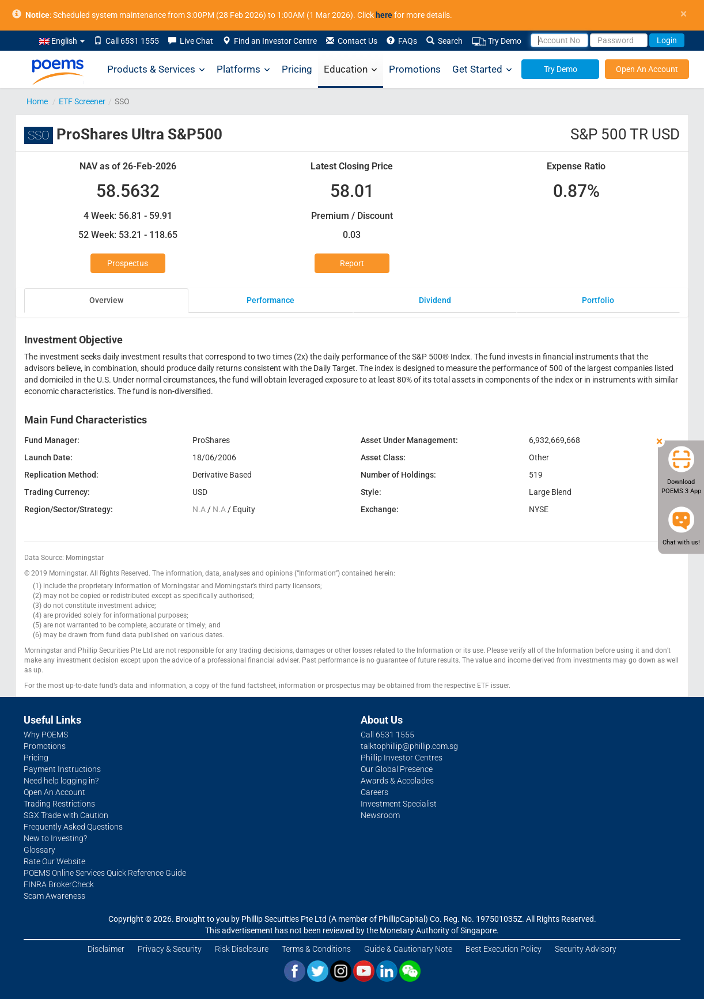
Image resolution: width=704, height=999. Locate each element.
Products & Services (156, 69)
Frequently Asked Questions (73, 826)
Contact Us (351, 41)
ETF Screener (82, 101)
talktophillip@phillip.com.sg (409, 746)
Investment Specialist (399, 803)
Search (444, 41)
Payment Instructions (62, 769)
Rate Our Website (54, 861)
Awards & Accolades (397, 780)
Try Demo (496, 41)
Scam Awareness (54, 895)
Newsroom (380, 815)
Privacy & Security (170, 948)
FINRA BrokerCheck (59, 884)
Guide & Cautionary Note (408, 948)
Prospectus (127, 263)
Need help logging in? (61, 780)
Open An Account (647, 69)
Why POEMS (46, 734)
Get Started (482, 69)
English (62, 41)
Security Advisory (585, 948)
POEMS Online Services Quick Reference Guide (105, 872)
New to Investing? (55, 838)
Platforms (243, 69)
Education (350, 69)
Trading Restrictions (59, 803)
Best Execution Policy (503, 948)
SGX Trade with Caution (66, 815)
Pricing (297, 69)
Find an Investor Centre (269, 41)
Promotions (415, 69)
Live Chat (190, 41)
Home (37, 101)
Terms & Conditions (316, 948)
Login (667, 40)
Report (352, 263)
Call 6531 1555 (126, 41)
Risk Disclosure (241, 948)
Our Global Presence (397, 769)
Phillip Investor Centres (401, 757)
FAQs (402, 41)
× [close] (683, 14)
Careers (374, 792)
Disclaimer (106, 948)
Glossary (39, 849)
